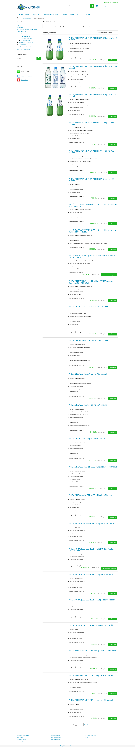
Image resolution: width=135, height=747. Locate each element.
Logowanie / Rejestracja (23, 735)
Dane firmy (24, 80)
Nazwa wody (22, 45)
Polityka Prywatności (56, 739)
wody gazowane (25, 40)
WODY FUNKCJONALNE (23, 49)
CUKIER (19, 25)
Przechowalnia (20, 742)
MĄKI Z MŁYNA (21, 27)
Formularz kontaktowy (27, 76)
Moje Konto (20, 737)
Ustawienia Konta (21, 739)
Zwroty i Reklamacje (56, 737)
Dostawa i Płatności (55, 735)
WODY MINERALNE (22, 32)
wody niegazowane (26, 36)
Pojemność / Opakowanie (26, 42)
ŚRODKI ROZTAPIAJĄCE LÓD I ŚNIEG (27, 29)
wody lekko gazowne (26, 38)
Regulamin (53, 742)
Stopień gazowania (24, 34)
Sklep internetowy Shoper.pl (67, 746)
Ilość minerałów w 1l (25, 47)
